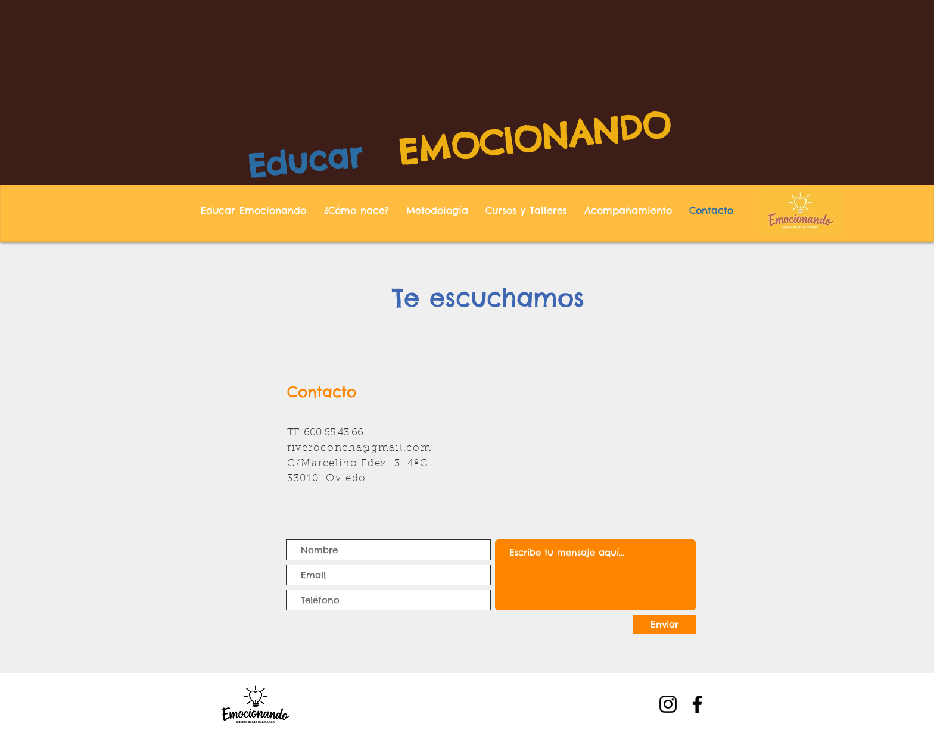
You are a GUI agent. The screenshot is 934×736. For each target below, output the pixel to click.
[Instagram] (668, 704)
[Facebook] (697, 704)
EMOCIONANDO (535, 137)
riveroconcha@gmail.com (359, 448)
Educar (304, 160)
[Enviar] (664, 624)
